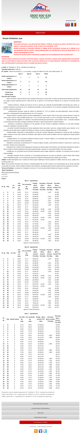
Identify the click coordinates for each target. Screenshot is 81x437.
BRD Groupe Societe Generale (10, 172)
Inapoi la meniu (40, 33)
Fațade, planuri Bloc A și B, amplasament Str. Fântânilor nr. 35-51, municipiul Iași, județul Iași (28, 394)
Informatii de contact (40, 417)
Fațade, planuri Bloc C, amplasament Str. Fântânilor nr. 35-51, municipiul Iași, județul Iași (27, 396)
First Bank (4, 174)
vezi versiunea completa (40, 422)
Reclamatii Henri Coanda (40, 404)
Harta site (40, 413)
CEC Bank (4, 176)
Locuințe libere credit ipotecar (40, 408)
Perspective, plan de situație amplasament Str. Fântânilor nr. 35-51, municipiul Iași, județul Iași (28, 392)
